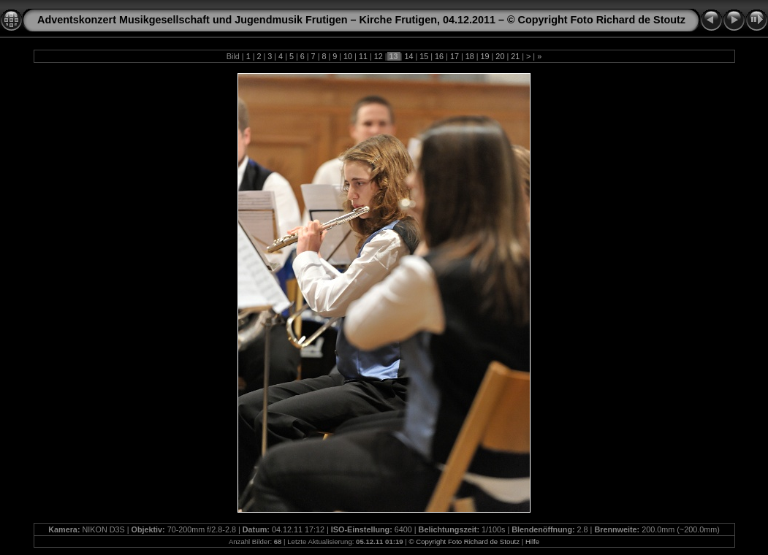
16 (439, 56)
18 (469, 56)
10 (347, 56)
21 (515, 56)
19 (485, 56)
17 (454, 56)
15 (423, 56)
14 (408, 56)
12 (378, 56)
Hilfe (532, 541)
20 (499, 56)
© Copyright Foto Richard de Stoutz (464, 541)
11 (363, 56)
